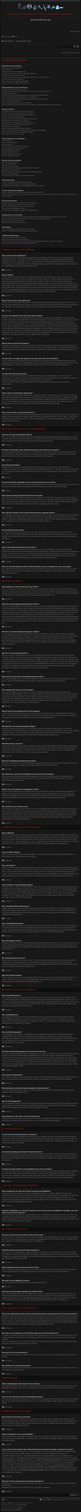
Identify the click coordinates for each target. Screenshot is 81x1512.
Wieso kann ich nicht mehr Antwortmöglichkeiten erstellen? (19, 118)
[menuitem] (75, 31)
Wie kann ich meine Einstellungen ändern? (15, 89)
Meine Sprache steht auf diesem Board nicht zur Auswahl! (19, 97)
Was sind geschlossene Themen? (12, 154)
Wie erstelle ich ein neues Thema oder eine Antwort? (18, 111)
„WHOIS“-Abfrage (8, 1456)
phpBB (10, 1503)
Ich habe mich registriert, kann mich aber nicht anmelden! (19, 73)
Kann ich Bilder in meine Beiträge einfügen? (15, 146)
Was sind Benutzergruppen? (10, 166)
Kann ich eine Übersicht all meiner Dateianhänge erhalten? (19, 231)
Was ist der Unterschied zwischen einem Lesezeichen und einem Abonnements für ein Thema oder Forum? (34, 216)
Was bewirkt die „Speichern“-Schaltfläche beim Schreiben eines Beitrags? (24, 130)
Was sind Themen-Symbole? (10, 155)
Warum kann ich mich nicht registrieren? (14, 71)
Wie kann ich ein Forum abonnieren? (13, 220)
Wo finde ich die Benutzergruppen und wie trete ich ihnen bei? (20, 168)
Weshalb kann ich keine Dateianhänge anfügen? (16, 124)
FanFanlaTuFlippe (22, 1505)
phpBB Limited (29, 504)
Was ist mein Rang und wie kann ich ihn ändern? (16, 103)
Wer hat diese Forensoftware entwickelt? (14, 237)
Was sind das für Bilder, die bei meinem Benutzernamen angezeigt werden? (25, 99)
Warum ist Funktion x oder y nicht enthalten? (15, 239)
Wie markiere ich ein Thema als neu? (13, 134)
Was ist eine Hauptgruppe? (10, 173)
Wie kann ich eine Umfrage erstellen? (13, 117)
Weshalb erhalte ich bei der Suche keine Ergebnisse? (18, 204)
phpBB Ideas (20, 1438)
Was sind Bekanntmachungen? (11, 150)
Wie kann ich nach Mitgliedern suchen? (13, 208)
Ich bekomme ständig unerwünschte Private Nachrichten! (19, 184)
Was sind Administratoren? (10, 162)
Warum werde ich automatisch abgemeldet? (15, 81)
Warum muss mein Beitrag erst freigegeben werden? (18, 132)
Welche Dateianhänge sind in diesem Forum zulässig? (18, 229)
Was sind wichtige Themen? (10, 152)
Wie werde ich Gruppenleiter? (11, 170)
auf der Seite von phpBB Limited (48, 1423)
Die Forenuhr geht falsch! (9, 93)
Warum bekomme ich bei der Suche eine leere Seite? (18, 206)
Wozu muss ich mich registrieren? (12, 68)
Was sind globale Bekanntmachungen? (13, 148)
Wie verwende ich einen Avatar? (11, 101)
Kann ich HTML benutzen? (10, 142)
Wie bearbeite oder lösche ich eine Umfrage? (15, 120)
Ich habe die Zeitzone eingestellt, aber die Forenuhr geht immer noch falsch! (25, 95)
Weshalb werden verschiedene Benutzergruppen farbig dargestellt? (22, 171)
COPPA (36, 320)
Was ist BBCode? (7, 140)
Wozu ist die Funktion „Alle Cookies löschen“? (16, 83)
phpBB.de (43, 504)
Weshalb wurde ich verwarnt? (11, 126)
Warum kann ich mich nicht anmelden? (13, 75)
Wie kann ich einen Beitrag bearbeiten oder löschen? (18, 113)
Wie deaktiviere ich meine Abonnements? (14, 222)
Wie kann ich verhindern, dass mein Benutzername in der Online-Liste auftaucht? (26, 91)
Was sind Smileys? (7, 144)
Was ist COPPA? (7, 69)
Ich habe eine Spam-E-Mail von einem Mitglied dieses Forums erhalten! (23, 186)
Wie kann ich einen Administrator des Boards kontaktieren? (19, 243)
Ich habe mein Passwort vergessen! (12, 79)
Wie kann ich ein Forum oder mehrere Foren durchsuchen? (20, 202)
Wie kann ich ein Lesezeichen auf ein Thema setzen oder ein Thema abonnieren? (26, 218)
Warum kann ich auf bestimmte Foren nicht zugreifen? (18, 122)
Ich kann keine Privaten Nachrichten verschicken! (17, 182)
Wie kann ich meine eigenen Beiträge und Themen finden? (19, 210)
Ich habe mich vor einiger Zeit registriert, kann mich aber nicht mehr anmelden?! (26, 77)
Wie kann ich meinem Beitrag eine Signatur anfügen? (18, 115)
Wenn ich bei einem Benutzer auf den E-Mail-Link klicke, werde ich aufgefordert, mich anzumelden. (31, 104)
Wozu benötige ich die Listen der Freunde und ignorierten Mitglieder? (22, 192)
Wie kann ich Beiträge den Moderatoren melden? (16, 128)
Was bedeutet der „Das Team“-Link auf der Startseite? (18, 175)
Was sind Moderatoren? (9, 164)
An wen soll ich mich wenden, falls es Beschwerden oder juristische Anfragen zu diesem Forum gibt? (32, 241)
